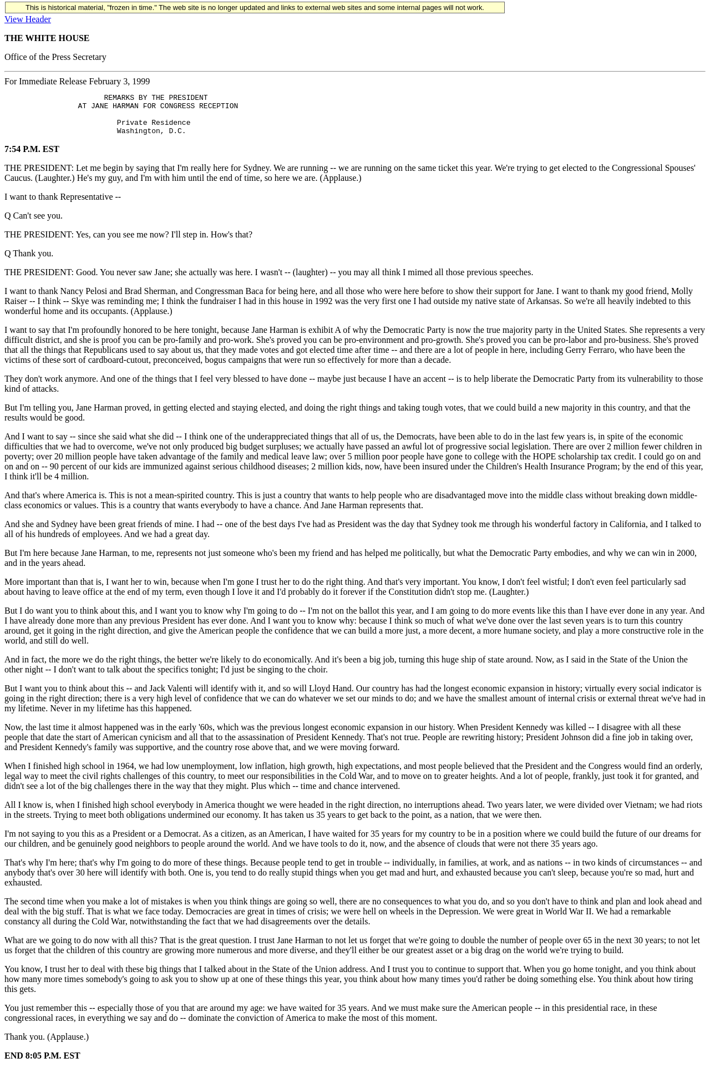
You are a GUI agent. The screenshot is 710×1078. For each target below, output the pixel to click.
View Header (27, 19)
